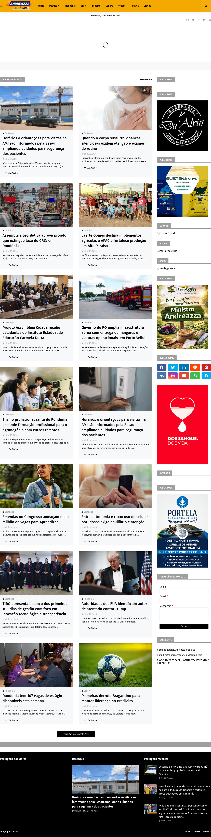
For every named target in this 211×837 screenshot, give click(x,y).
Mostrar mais (145, 80)
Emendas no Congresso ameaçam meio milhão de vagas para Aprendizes (36, 519)
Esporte (87, 691)
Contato (207, 831)
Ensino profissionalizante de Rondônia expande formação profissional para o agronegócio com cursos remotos (35, 424)
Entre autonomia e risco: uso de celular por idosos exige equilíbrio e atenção (115, 519)
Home (187, 831)
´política (9, 230)
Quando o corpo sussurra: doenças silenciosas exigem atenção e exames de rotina (113, 143)
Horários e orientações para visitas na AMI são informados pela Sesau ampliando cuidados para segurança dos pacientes (35, 146)
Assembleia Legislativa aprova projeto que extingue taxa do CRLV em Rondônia (34, 240)
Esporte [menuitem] (96, 5)
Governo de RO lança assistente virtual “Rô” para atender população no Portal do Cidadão (183, 770)
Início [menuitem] (41, 5)
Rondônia (89, 599)
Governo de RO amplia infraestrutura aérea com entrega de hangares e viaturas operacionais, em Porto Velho (114, 332)
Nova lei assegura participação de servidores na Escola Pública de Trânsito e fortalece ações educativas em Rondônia (184, 790)
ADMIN (78, 811)
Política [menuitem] (53, 5)
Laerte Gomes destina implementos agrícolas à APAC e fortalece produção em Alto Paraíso (114, 240)
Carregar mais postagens (76, 734)
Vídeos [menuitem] (122, 5)
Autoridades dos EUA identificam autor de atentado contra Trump (114, 606)
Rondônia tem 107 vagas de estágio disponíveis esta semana (32, 698)
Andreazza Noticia (27, 831)
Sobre (197, 831)
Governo (88, 323)
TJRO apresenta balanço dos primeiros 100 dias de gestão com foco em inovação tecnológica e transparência (35, 608)
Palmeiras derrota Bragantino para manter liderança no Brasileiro (111, 698)
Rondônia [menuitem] (70, 5)
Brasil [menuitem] (84, 5)
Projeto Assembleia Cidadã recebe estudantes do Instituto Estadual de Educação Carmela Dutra (33, 332)
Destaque (9, 133)
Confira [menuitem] (109, 5)
